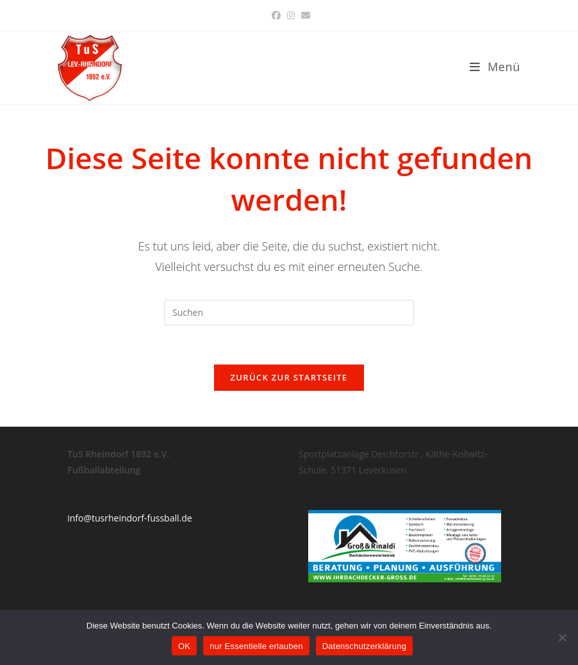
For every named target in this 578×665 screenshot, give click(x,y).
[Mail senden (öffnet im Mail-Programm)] (304, 15)
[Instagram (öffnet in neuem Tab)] (291, 15)
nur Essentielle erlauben (256, 646)
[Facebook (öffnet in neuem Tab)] (276, 15)
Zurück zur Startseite (289, 377)
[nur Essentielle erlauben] (562, 637)
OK (184, 646)
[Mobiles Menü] (495, 66)
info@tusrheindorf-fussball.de (129, 518)
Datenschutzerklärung (364, 646)
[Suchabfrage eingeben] (289, 312)
